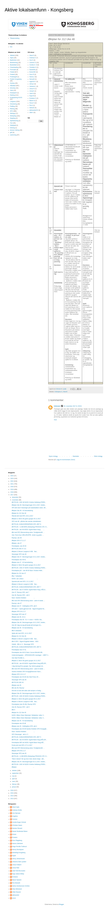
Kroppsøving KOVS (16, 97)
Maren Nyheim (16, 880)
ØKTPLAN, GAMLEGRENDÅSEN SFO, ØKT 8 (26, 524)
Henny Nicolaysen (18, 849)
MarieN (65, 391)
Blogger (61, 904)
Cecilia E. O (33, 65)
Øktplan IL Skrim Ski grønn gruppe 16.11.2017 (26, 660)
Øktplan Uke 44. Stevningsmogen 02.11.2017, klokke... (29, 761)
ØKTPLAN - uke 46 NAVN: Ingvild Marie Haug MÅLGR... (29, 663)
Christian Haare (17, 825)
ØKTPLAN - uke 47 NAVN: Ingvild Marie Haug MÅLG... (29, 589)
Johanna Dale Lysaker (19, 862)
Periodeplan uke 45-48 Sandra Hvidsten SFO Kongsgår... (29, 729)
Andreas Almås (17, 810)
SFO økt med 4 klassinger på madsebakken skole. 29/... (29, 508)
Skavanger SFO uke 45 (19, 753)
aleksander (15, 895)
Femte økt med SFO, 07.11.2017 (22, 745)
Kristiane (15, 877)
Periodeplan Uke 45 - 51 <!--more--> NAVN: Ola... (27, 619)
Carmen (14, 819)
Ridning (12, 109)
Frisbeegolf (13, 77)
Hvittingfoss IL (59, 391)
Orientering (13, 104)
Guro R (31, 74)
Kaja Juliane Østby (18, 874)
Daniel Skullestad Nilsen (19, 831)
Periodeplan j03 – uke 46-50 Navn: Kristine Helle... (27, 570)
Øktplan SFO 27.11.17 (19, 540)
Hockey (12, 83)
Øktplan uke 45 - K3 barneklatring (22, 721)
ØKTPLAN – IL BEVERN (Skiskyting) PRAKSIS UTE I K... (30, 527)
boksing (12, 128)
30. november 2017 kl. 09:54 (73, 406)
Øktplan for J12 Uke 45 (19, 712)
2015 (12, 793)
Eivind (14, 834)
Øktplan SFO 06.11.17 (19, 751)
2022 (12, 481)
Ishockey (12, 88)
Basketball (13, 65)
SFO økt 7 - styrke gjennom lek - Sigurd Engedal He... (28, 609)
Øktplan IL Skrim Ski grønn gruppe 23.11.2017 (26, 565)
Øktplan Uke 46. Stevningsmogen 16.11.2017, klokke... (29, 622)
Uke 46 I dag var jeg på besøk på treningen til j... (27, 625)
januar (14, 787)
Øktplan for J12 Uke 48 (19, 513)
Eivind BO (32, 72)
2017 (12, 495)
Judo (11, 90)
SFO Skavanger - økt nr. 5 (20, 734)
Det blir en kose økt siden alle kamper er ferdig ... (27, 690)
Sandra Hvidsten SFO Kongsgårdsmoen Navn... (27, 671)
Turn (11, 123)
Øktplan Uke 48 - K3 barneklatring (22, 510)
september (15, 773)
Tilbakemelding (14, 38)
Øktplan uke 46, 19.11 (18, 617)
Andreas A (32, 58)
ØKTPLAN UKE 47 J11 (19, 549)
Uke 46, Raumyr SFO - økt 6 (21, 595)
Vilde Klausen (16, 892)
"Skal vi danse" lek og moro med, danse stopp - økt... (28, 759)
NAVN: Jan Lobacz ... (25, 579)
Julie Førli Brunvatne (18, 871)
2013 (12, 798)
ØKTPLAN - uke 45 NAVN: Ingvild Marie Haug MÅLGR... (29, 740)
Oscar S (31, 103)
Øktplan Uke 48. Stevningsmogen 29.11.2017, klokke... (29, 505)
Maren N (32, 100)
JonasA (31, 91)
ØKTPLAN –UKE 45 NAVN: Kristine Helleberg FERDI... (29, 696)
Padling (12, 106)
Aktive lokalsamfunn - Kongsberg (39, 9)
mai (13, 776)
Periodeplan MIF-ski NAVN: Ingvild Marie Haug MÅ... (28, 742)
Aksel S (31, 55)
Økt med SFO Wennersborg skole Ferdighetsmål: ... (28, 532)
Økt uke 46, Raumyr (18, 688)
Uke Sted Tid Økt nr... (18, 658)
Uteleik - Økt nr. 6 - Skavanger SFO (23, 644)
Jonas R (32, 89)
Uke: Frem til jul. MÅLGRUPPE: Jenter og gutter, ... (28, 535)
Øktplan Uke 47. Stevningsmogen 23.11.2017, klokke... (29, 557)
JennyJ (31, 84)
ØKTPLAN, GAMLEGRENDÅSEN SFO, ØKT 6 (26, 647)
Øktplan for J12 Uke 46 (19, 636)
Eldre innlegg (98, 456)
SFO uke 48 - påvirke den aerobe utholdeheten (26, 521)
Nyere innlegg (53, 456)
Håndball (12, 85)
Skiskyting (13, 116)
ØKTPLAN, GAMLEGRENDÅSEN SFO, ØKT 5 (26, 737)
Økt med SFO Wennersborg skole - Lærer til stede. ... (28, 600)
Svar (55, 420)
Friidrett (12, 74)
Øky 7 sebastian (17, 576)
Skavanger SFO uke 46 (19, 680)
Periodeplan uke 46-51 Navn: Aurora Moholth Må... (27, 652)
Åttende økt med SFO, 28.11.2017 (22, 516)
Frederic (14, 837)
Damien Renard (17, 828)
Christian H (32, 67)
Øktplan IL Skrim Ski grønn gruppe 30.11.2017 (26, 519)
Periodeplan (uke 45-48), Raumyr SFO (24, 704)
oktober (14, 770)
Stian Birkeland (17, 889)
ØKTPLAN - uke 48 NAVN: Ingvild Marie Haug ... (28, 529)
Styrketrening (14, 120)
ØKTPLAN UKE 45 (18, 682)
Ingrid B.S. (32, 81)
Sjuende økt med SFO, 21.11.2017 (22, 581)
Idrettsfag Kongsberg (18, 852)
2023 (12, 478)
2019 (12, 489)
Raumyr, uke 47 (17, 603)
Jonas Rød (15, 868)
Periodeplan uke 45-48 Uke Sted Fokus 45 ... (26, 677)
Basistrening (14, 62)
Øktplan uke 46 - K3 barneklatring (22, 628)
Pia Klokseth (16, 883)
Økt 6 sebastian (16, 630)
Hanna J (32, 77)
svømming (13, 135)
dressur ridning (14, 130)
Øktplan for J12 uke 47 (19, 573)
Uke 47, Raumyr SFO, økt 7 (20, 592)
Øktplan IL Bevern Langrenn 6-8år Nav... (25, 551)
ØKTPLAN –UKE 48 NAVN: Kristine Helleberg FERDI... (29, 502)
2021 (12, 484)
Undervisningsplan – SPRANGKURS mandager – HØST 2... (30, 655)
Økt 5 (13, 710)
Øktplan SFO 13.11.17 (19, 674)
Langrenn (13, 101)
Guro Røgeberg (17, 840)
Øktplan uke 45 (16, 685)
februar (14, 784)
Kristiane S (32, 98)
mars (14, 781)
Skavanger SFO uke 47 (19, 614)
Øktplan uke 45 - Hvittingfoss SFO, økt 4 (24, 726)
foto (11, 47)
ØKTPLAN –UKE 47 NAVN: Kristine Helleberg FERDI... (29, 568)
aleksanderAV (33, 110)
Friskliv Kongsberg (16, 79)
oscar (14, 898)
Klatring (12, 95)
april (13, 779)
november (15, 500)
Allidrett (12, 55)
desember (15, 497)
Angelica (15, 816)
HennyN (31, 79)
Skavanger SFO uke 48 (19, 554)
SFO (11, 111)
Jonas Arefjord (16, 865)
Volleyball (13, 125)
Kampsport (13, 93)
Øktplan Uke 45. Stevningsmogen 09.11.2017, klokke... (29, 693)
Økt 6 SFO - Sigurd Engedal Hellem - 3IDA (25, 641)
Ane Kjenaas (16, 813)
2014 (12, 796)
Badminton (13, 60)
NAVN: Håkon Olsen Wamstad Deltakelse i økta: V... (28, 715)
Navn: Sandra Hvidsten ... (23, 598)
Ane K (31, 60)
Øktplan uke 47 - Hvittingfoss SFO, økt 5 (24, 606)
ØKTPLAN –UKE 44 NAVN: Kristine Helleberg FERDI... (29, 764)
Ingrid (14, 855)
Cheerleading (14, 67)
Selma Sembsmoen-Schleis (21, 886)
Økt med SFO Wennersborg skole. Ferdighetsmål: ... (28, 748)
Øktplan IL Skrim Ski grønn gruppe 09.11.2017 (26, 699)
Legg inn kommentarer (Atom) (65, 459)
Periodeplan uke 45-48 (19, 723)
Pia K (31, 105)
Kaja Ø (31, 96)
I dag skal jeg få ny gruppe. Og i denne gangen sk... (28, 666)
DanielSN (32, 69)
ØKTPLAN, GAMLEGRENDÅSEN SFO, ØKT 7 (26, 587)
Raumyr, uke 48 (17, 538)
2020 (12, 486)
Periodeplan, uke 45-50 (19, 546)
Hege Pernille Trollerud (19, 846)
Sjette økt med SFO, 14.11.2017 (22, 633)
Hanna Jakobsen (17, 843)
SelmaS (31, 108)
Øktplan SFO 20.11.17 (19, 611)
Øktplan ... (23, 767)
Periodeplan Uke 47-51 (19, 650)
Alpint (11, 58)
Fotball (12, 72)
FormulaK (13, 69)
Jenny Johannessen (18, 858)
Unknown (57, 406)
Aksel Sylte (15, 807)
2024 (12, 476)
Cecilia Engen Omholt (19, 822)
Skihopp (12, 113)
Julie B (31, 93)
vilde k (31, 112)
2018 (12, 492)
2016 (12, 790)
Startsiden (76, 456)
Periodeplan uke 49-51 (19, 559)
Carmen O (32, 62)
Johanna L (32, 86)
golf (11, 132)
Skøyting (12, 118)
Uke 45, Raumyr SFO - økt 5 (21, 707)
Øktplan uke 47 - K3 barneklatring (22, 562)
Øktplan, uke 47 (17, 543)
